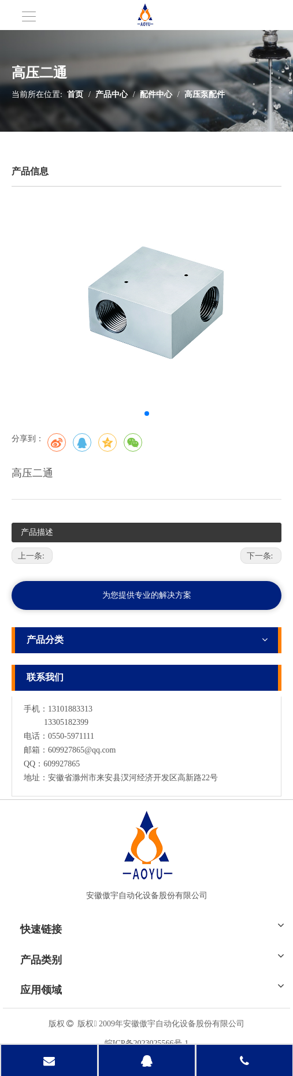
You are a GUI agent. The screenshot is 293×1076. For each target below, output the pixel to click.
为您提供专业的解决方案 (146, 595)
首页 (75, 94)
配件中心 (156, 94)
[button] (146, 413)
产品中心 (111, 94)
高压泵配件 (204, 94)
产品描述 (37, 532)
